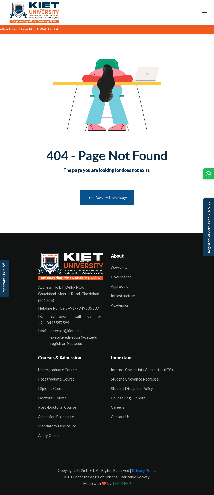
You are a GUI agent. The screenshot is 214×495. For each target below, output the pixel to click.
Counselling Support (128, 397)
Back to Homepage (107, 197)
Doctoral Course (52, 397)
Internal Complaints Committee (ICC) (142, 369)
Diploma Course (51, 388)
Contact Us (120, 416)
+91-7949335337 (83, 308)
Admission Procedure (56, 416)
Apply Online (49, 435)
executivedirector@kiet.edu (73, 337)
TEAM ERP (121, 483)
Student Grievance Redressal (135, 379)
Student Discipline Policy (132, 388)
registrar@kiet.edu (66, 343)
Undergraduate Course (57, 369)
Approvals (119, 286)
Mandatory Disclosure (57, 426)
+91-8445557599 (53, 322)
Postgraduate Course (56, 379)
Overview (119, 267)
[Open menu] (204, 13)
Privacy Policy (144, 470)
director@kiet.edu (65, 330)
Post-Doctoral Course (57, 407)
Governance (121, 277)
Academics (120, 305)
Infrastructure (123, 295)
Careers (117, 407)
